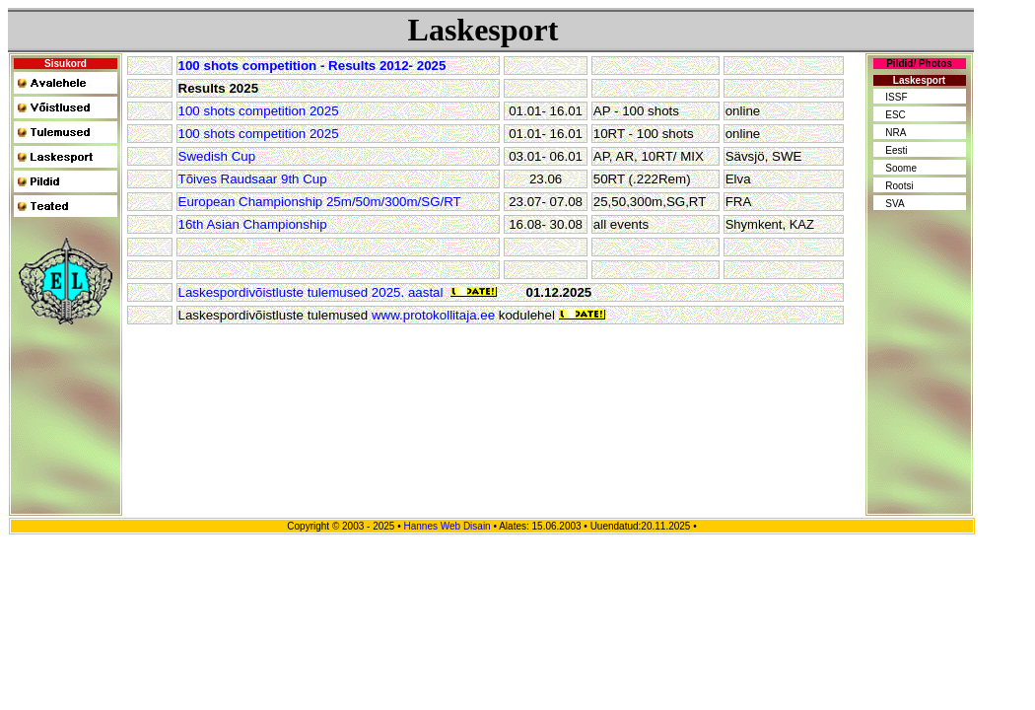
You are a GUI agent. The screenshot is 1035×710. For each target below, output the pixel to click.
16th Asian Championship (252, 224)
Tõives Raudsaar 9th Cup (252, 179)
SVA (894, 203)
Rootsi (899, 185)
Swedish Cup (217, 156)
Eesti (896, 150)
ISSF (896, 97)
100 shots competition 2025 (258, 111)
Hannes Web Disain (446, 526)
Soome (901, 168)
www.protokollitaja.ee (433, 315)
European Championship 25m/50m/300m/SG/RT (319, 201)
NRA (895, 132)
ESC (895, 114)
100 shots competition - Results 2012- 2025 (312, 65)
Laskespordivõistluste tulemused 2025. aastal (311, 292)
